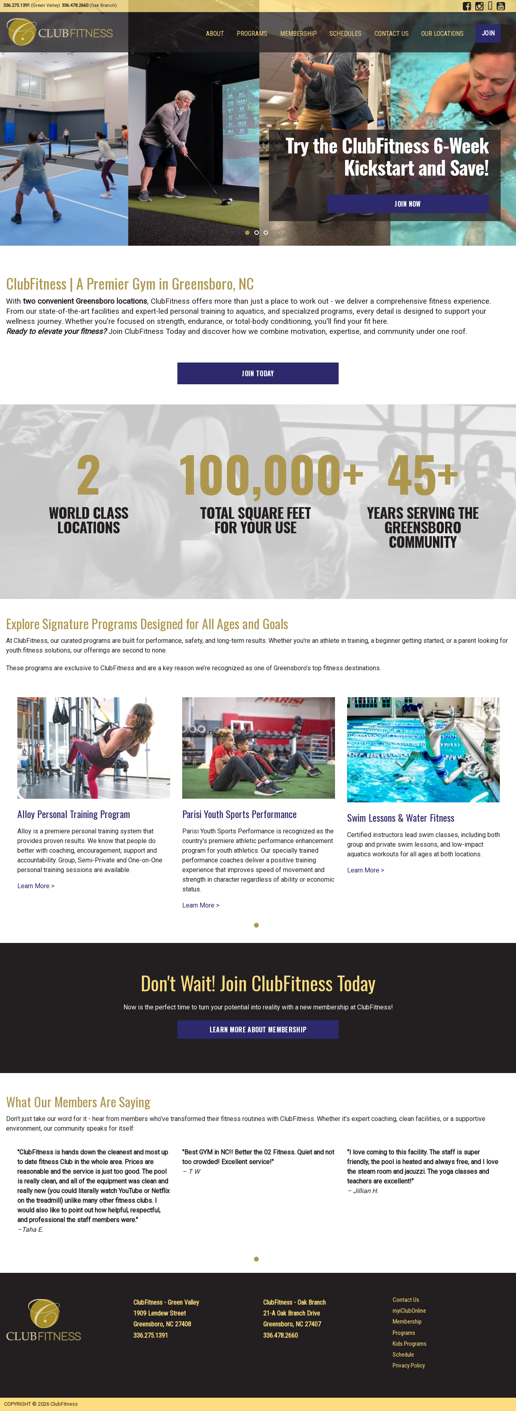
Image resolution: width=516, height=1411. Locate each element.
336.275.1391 (150, 1335)
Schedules (347, 34)
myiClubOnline (409, 1311)
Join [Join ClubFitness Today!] (488, 33)
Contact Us (392, 34)
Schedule (403, 1355)
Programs (254, 34)
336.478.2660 (280, 1335)
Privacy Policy (409, 1366)
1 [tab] (256, 925)
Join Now (408, 204)
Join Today (258, 373)
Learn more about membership (258, 1029)
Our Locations (442, 34)
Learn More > (35, 886)
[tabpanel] (93, 788)
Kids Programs (410, 1344)
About (218, 34)
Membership (300, 34)
